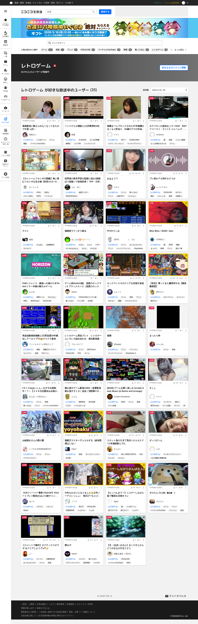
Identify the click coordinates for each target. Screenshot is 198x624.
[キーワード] (71, 11)
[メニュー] (59, 121)
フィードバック (177, 596)
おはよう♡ (112, 178)
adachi (74, 554)
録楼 (73, 135)
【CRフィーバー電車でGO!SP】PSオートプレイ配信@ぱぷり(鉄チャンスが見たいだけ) (40, 496)
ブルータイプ (77, 344)
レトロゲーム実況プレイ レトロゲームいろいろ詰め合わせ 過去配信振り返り (83, 338)
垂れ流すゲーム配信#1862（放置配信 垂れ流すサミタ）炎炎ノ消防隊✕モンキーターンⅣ (84, 391)
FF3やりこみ (113, 231)
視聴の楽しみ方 (27, 608)
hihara (74, 292)
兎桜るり (33, 135)
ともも (74, 397)
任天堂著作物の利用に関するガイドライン (56, 616)
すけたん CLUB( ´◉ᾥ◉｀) (162, 493)
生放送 (28, 3)
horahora (160, 135)
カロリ (116, 187)
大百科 (46, 3)
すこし (152, 388)
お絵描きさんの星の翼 (33, 440)
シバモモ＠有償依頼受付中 (40, 449)
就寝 (109, 335)
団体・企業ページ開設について (82, 612)
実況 (53, 3)
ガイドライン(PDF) (85, 604)
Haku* (74, 449)
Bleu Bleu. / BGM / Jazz (161, 231)
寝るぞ (68, 545)
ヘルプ (51, 604)
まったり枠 (154, 335)
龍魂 (31, 239)
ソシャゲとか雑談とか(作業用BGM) (82, 126)
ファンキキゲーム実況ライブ (41, 344)
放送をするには (43, 608)
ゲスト (116, 135)
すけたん (160, 501)
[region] (5, 315)
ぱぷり (32, 501)
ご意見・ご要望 (27, 604)
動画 (16, 3)
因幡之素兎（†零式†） (123, 554)
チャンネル (37, 3)
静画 (22, 3)
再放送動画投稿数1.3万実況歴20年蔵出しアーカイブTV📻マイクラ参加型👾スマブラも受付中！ (40, 338)
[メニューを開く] (5, 11)
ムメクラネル (161, 187)
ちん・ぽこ (76, 187)
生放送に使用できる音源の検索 (53, 612)
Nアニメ (59, 3)
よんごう (117, 292)
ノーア (74, 501)
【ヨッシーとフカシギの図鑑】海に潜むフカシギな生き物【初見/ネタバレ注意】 (41, 181)
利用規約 (70, 604)
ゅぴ (158, 449)
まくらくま (33, 187)
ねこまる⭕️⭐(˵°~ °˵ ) (80, 239)
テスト (25, 231)
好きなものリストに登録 (174, 67)
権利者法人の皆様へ (29, 612)
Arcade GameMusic (122, 397)
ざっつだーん (155, 440)
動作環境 (60, 604)
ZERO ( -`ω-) (124, 239)
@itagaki (117, 344)
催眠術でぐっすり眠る (75, 231)
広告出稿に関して (28, 616)
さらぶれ (160, 344)
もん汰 (32, 292)
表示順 (145, 90)
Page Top (104, 596)
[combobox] (71, 11)
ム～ (31, 554)
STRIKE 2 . (167, 239)
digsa (116, 501)
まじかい (117, 449)
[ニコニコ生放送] (31, 11)
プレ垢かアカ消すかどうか (162, 178)
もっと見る (179, 50)
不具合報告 (41, 604)
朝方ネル (160, 292)
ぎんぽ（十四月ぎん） (38, 397)
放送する (105, 11)
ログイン (158, 3)
